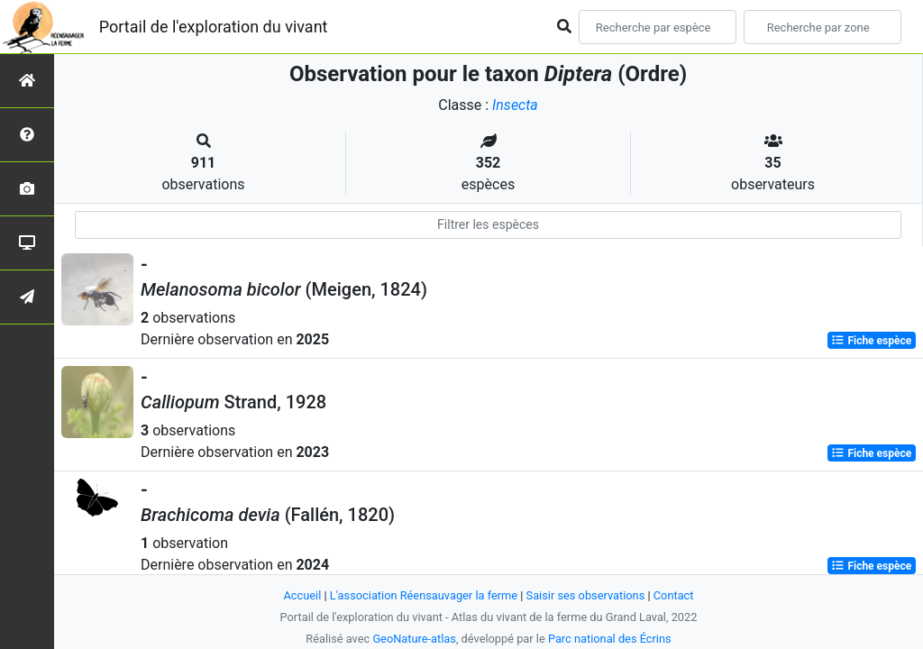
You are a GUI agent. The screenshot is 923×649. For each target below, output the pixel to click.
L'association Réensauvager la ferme (423, 595)
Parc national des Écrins (610, 638)
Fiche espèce (871, 340)
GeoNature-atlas (414, 638)
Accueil (303, 595)
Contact (673, 595)
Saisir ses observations (585, 595)
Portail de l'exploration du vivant (213, 26)
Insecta (515, 105)
